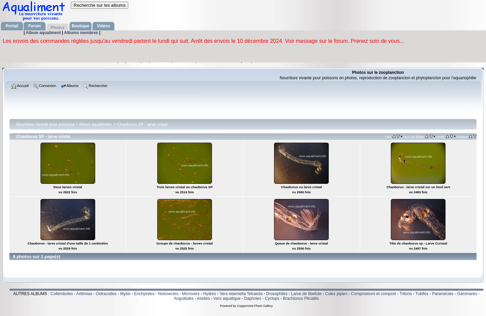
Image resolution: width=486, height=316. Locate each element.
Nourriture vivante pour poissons (45, 124)
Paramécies (442, 293)
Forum (34, 26)
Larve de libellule (306, 293)
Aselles (203, 298)
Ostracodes (106, 293)
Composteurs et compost (373, 293)
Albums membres (81, 32)
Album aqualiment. (95, 124)
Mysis (125, 293)
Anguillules (183, 298)
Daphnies (252, 298)
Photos (57, 27)
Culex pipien (336, 293)
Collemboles (62, 293)
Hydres (209, 293)
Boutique (80, 26)
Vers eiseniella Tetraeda (241, 293)
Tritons (406, 293)
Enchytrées (144, 293)
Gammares (467, 293)
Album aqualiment (44, 32)
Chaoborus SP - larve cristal (142, 124)
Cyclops (272, 298)
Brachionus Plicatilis (301, 298)
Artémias (84, 293)
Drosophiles (277, 293)
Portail (12, 26)
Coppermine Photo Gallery (255, 306)
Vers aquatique (227, 298)
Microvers (190, 293)
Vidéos (103, 26)
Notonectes (168, 293)
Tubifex (422, 293)
